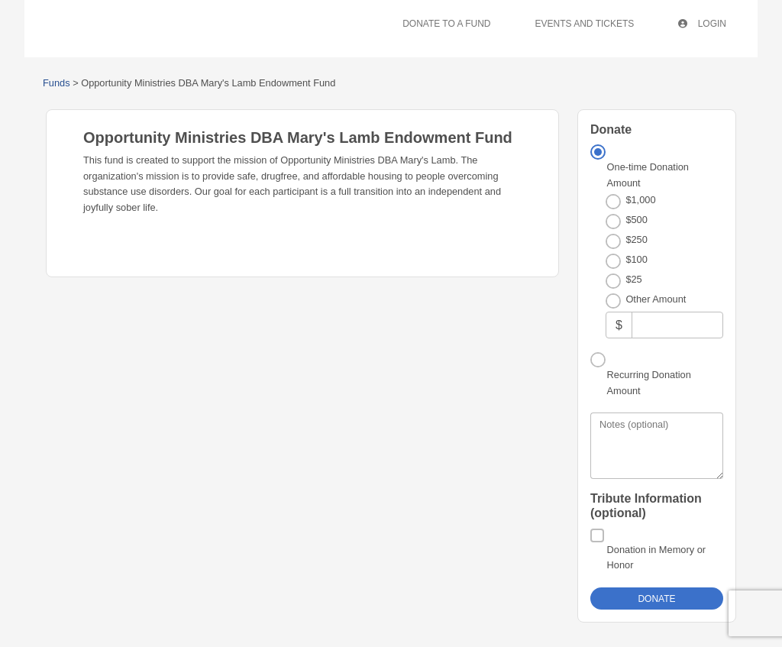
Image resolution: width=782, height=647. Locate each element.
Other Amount (655, 299)
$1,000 (640, 199)
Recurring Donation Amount (649, 382)
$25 (633, 279)
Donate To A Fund (446, 23)
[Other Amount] (677, 325)
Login (702, 23)
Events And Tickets (585, 23)
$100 (636, 259)
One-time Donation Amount (648, 174)
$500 (636, 219)
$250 (636, 239)
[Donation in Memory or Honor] (597, 535)
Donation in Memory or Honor (656, 557)
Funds (56, 83)
